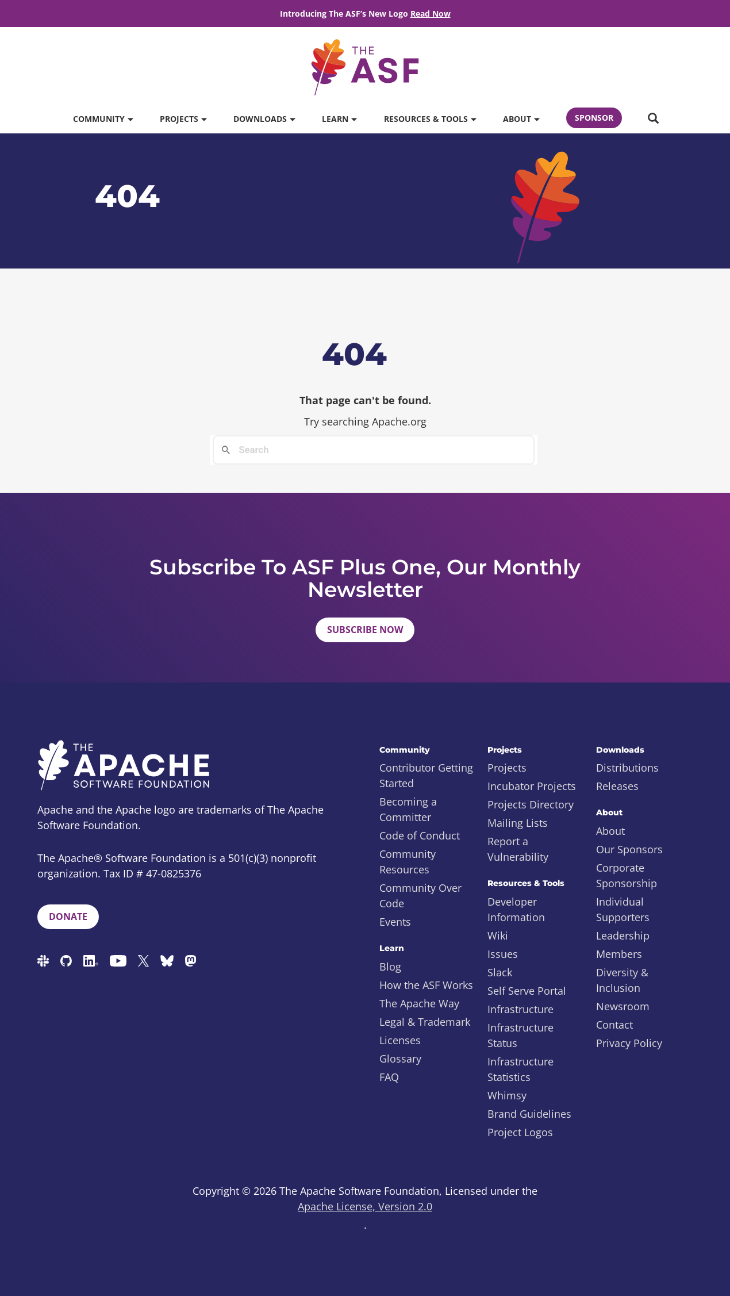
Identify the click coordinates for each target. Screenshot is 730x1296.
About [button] (521, 118)
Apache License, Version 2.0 (365, 1206)
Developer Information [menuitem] (516, 909)
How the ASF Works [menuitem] (426, 985)
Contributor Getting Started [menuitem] (426, 775)
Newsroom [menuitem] (623, 1006)
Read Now (430, 13)
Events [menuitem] (395, 922)
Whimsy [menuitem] (507, 1095)
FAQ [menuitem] (389, 1077)
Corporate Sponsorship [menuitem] (626, 875)
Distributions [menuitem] (627, 767)
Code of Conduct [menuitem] (419, 835)
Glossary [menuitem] (400, 1058)
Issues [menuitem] (502, 954)
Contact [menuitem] (614, 1025)
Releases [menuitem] (617, 786)
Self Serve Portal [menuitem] (526, 991)
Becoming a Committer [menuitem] (408, 809)
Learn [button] (339, 118)
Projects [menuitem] (507, 767)
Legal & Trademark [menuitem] (424, 1022)
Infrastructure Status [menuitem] (520, 1035)
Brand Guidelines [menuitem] (529, 1114)
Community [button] (103, 118)
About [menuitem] (610, 831)
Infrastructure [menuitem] (520, 1009)
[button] (653, 119)
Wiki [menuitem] (497, 935)
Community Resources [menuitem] (407, 861)
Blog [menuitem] (390, 966)
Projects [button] (183, 118)
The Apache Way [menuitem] (419, 1003)
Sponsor (594, 117)
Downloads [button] (264, 118)
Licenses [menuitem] (400, 1040)
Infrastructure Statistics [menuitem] (520, 1069)
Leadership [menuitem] (623, 935)
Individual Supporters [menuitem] (623, 909)
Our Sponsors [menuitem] (629, 849)
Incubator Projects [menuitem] (531, 786)
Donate (68, 916)
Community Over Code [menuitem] (420, 895)
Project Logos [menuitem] (520, 1132)
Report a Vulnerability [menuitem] (517, 849)
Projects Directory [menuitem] (530, 804)
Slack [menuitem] (499, 972)
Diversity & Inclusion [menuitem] (622, 980)
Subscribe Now (365, 629)
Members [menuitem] (619, 954)
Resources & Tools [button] (430, 118)
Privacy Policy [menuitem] (629, 1043)
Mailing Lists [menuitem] (517, 823)
